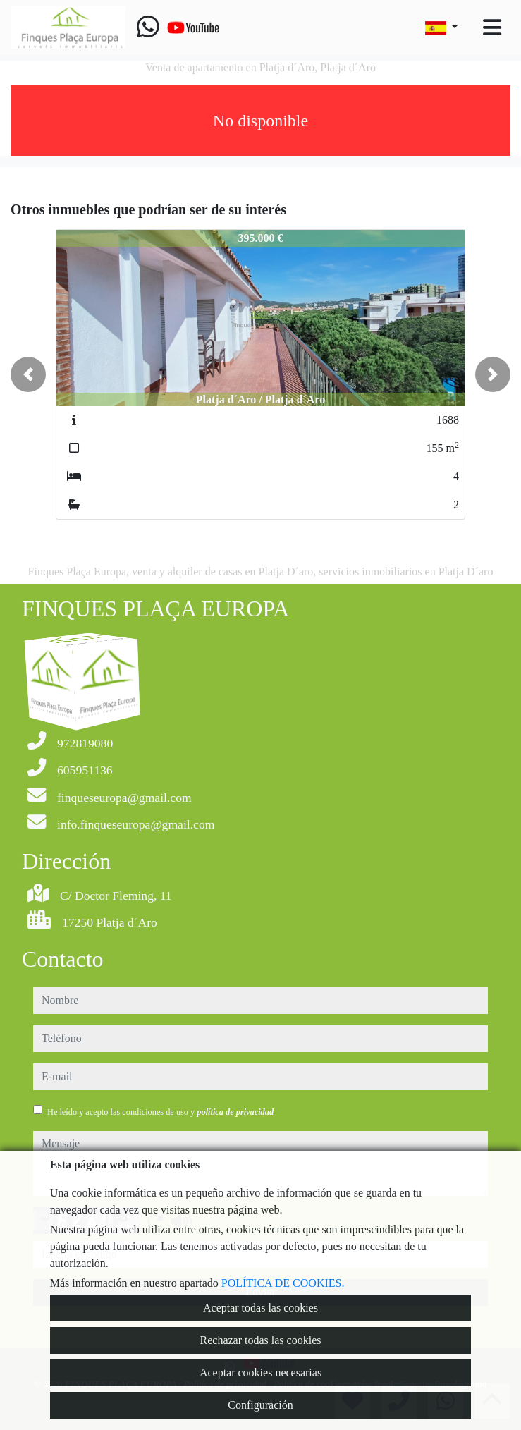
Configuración (260, 1405)
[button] (28, 374)
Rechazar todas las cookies (260, 1340)
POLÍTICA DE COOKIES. (283, 1283)
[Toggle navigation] (492, 27)
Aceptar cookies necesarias (260, 1373)
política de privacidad (235, 1112)
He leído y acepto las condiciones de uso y (160, 1112)
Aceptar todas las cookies (260, 1308)
